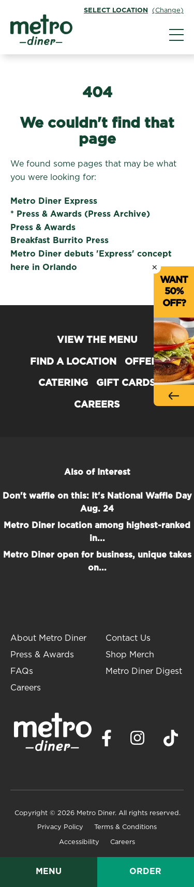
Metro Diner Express (53, 201)
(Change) (168, 10)
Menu (49, 871)
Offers (144, 362)
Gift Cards (126, 383)
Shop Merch (130, 655)
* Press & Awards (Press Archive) (80, 214)
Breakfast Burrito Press (59, 240)
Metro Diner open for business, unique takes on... (97, 562)
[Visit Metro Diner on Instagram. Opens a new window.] (137, 740)
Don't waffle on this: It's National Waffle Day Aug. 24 (97, 503)
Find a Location (73, 362)
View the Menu (97, 340)
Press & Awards (43, 227)
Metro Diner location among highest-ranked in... (97, 532)
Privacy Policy (60, 827)
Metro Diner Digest (144, 671)
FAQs (21, 671)
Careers (97, 405)
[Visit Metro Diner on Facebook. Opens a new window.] (106, 741)
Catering (63, 383)
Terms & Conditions (125, 827)
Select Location (116, 10)
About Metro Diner (48, 638)
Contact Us (128, 638)
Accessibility (79, 842)
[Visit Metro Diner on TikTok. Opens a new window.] (170, 741)
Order (145, 871)
